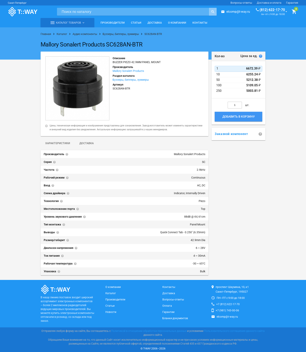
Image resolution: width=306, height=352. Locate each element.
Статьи (136, 22)
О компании (177, 22)
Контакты (199, 22)
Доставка (155, 22)
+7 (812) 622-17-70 (228, 304)
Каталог (110, 293)
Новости (110, 312)
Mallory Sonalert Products (128, 70)
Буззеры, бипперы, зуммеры (131, 79)
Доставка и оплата (269, 2)
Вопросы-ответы (241, 2)
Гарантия (292, 2)
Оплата (167, 305)
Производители (113, 22)
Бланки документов (175, 318)
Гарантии (168, 312)
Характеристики (57, 143)
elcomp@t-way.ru (238, 11)
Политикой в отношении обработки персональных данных (149, 330)
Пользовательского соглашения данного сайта (234, 330)
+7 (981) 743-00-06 (227, 310)
